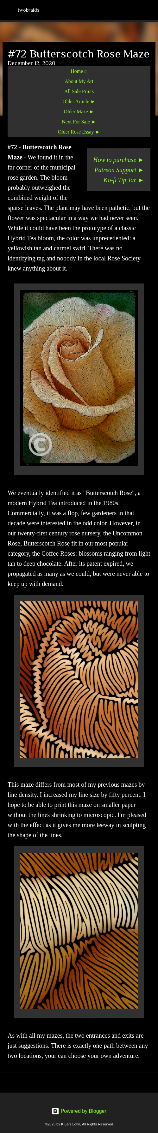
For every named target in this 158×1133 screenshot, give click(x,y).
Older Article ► (79, 101)
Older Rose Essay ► (79, 131)
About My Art (79, 81)
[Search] (149, 10)
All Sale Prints (79, 91)
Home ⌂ (79, 71)
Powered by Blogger (79, 1111)
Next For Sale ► (79, 121)
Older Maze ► (79, 111)
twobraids (29, 10)
